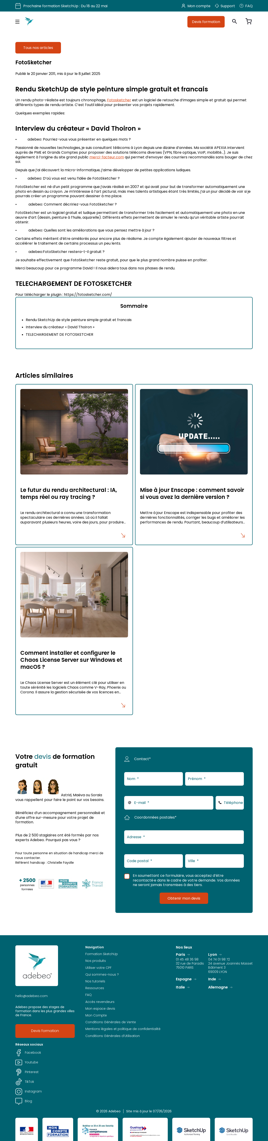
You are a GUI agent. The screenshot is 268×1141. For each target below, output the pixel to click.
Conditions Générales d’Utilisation (112, 1036)
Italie (180, 987)
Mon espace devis (100, 1008)
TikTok (24, 1081)
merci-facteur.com (106, 157)
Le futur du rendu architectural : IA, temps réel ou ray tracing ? (68, 493)
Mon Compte (96, 1015)
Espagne (184, 979)
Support (225, 6)
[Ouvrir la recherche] (234, 21)
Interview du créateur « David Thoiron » (60, 327)
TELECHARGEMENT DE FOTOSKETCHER (59, 334)
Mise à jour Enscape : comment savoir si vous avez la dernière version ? (192, 493)
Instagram (28, 1091)
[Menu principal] (17, 21)
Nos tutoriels (95, 981)
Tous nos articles (38, 47)
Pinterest (27, 1072)
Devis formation (206, 21)
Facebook (28, 1052)
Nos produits (95, 960)
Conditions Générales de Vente (110, 1022)
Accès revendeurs (99, 1002)
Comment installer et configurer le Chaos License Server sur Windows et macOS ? (71, 659)
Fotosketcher (119, 100)
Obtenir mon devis (184, 898)
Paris (180, 954)
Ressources (94, 988)
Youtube (26, 1062)
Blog (23, 1101)
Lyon (212, 954)
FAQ (246, 6)
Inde (212, 979)
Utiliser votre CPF (98, 967)
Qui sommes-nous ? (102, 974)
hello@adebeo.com (31, 996)
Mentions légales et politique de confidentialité (123, 1029)
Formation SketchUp (101, 954)
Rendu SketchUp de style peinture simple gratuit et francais (79, 319)
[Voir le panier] (249, 21)
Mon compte (196, 6)
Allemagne (218, 987)
